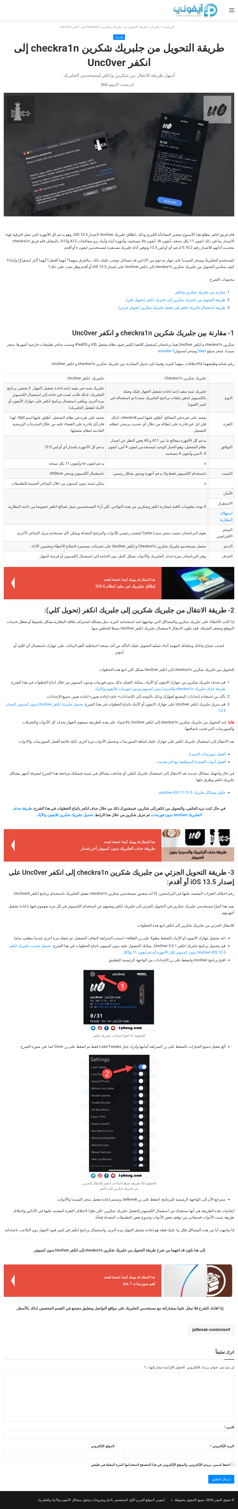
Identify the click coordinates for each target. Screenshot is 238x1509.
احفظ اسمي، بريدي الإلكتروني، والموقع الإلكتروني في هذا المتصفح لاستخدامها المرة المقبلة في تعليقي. (160, 1465)
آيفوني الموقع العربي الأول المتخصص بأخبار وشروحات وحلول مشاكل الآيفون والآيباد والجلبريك (101, 1500)
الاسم (229, 1427)
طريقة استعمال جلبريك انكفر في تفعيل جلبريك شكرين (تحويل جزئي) (172, 307)
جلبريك (155, 27)
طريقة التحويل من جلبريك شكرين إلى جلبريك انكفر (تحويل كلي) (176, 300)
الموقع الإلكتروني (102, 1446)
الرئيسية (170, 27)
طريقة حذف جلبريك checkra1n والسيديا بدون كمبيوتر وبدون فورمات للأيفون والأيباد (160, 689)
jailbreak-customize (210, 1329)
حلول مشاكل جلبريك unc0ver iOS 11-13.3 (192, 792)
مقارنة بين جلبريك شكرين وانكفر (200, 292)
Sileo (202, 351)
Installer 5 (166, 351)
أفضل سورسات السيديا (207, 754)
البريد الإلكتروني (222, 1446)
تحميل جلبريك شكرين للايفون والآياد (65, 815)
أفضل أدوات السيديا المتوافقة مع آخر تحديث (191, 762)
